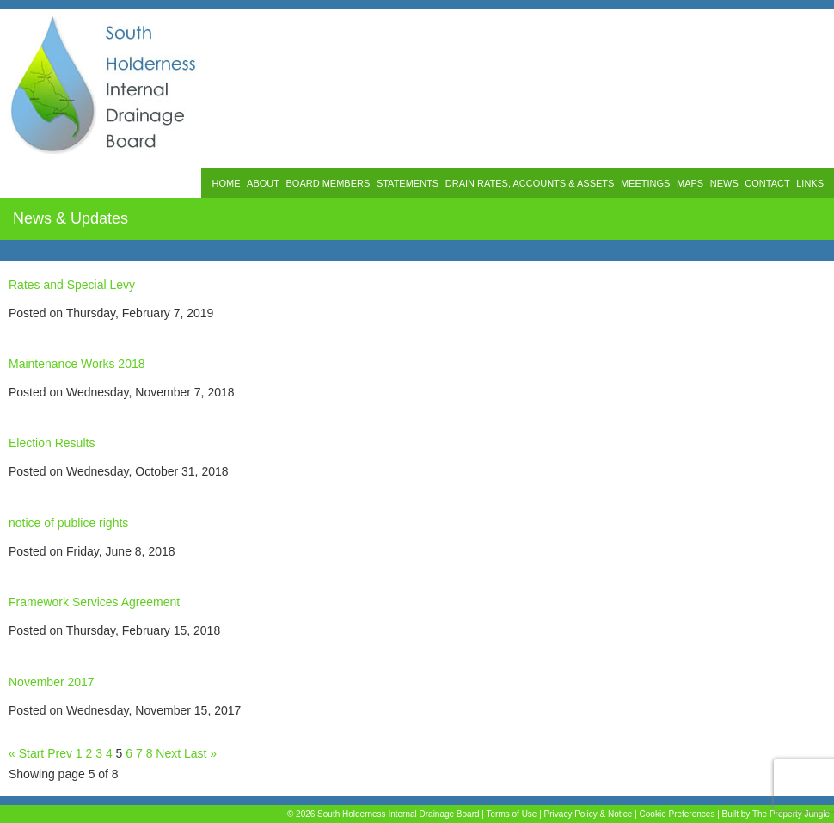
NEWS (724, 183)
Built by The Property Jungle (776, 814)
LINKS (810, 183)
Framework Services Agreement (94, 602)
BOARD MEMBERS (328, 183)
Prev (59, 753)
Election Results (52, 443)
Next (168, 753)
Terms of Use (512, 814)
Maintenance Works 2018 (77, 364)
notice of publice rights (68, 523)
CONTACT (767, 183)
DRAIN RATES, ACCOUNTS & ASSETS (530, 183)
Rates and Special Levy (72, 285)
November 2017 (52, 682)
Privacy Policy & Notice (588, 814)
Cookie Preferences (677, 814)
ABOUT (263, 183)
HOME (226, 183)
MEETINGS (645, 183)
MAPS (690, 183)
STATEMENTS (407, 183)
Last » (200, 753)
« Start (26, 753)
